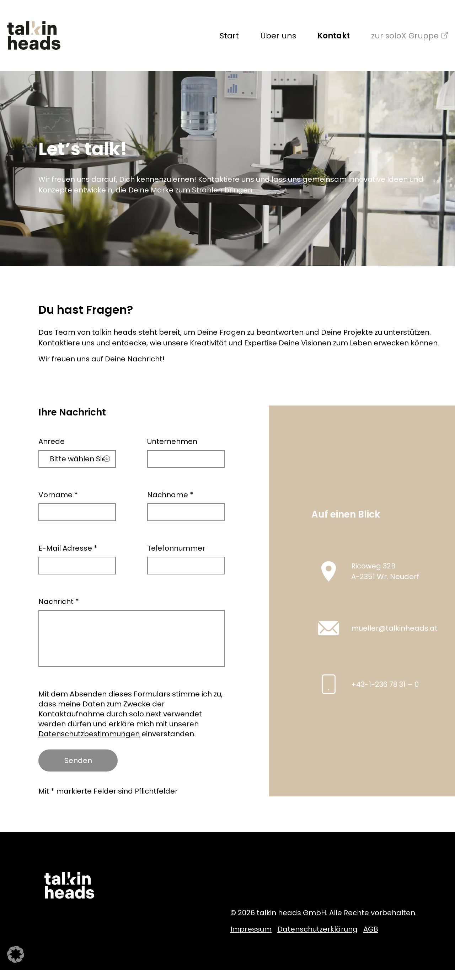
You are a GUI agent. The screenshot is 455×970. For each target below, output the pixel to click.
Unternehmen (172, 441)
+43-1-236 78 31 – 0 (385, 684)
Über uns (278, 35)
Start (229, 35)
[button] (15, 954)
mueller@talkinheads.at (394, 628)
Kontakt (333, 35)
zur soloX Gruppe (405, 35)
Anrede (51, 441)
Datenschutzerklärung (317, 929)
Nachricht (58, 601)
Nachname (170, 495)
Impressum (251, 929)
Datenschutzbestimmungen (89, 734)
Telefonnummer (176, 548)
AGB (370, 929)
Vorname (58, 495)
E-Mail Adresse (67, 548)
